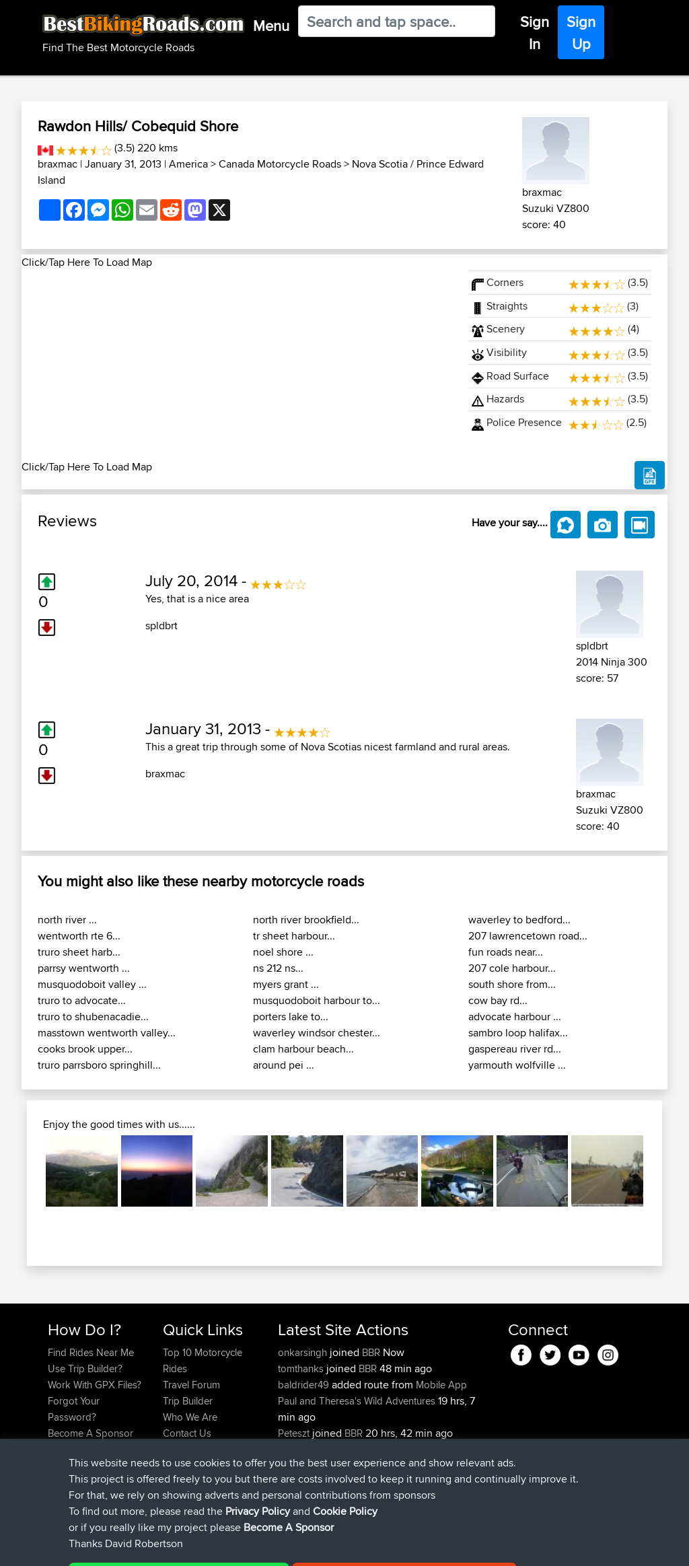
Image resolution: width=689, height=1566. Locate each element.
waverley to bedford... (519, 919)
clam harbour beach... (303, 1049)
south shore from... (512, 984)
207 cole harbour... (512, 968)
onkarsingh (304, 1352)
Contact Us (187, 1433)
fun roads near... (505, 952)
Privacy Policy (228, 1546)
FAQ (57, 1449)
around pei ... (283, 1065)
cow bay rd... (498, 1000)
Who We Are (190, 1417)
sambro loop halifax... (518, 1032)
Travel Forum (191, 1385)
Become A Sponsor (90, 1433)
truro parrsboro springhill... (99, 1065)
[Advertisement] (237, 365)
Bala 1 (383, 1481)
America (188, 164)
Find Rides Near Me (91, 1352)
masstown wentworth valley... (107, 1032)
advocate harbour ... (514, 1016)
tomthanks (302, 1368)
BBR (371, 1352)
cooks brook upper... (85, 1049)
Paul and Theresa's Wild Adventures (356, 1401)
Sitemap (173, 1546)
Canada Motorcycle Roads (280, 164)
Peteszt (295, 1433)
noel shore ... (283, 952)
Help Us (180, 1449)
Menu (271, 25)
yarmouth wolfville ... (517, 1065)
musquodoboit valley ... (92, 984)
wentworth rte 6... (79, 936)
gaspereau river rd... (514, 1049)
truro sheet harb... (79, 952)
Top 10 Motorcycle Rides (202, 1360)
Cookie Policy (295, 1546)
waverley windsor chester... (316, 1032)
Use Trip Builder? (85, 1368)
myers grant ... (286, 984)
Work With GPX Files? (94, 1385)
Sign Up (581, 33)
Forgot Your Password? (74, 1409)
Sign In (534, 33)
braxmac (57, 164)
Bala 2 (385, 1449)
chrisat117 (299, 1449)
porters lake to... (290, 1016)
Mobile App (441, 1385)
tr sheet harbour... (294, 936)
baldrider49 (305, 1385)
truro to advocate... (82, 1000)
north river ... (67, 919)
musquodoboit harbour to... (316, 1000)
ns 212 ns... (278, 968)
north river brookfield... (306, 919)
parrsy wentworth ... (84, 968)
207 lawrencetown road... (527, 936)
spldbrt (161, 625)
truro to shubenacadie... (93, 1016)
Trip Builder (188, 1401)
